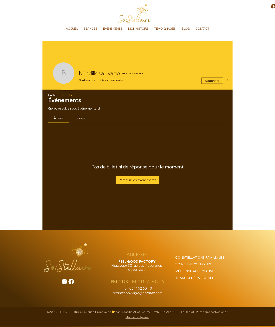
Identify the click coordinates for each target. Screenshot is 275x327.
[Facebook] (71, 281)
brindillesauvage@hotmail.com (137, 293)
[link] (59, 118)
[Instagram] (64, 281)
